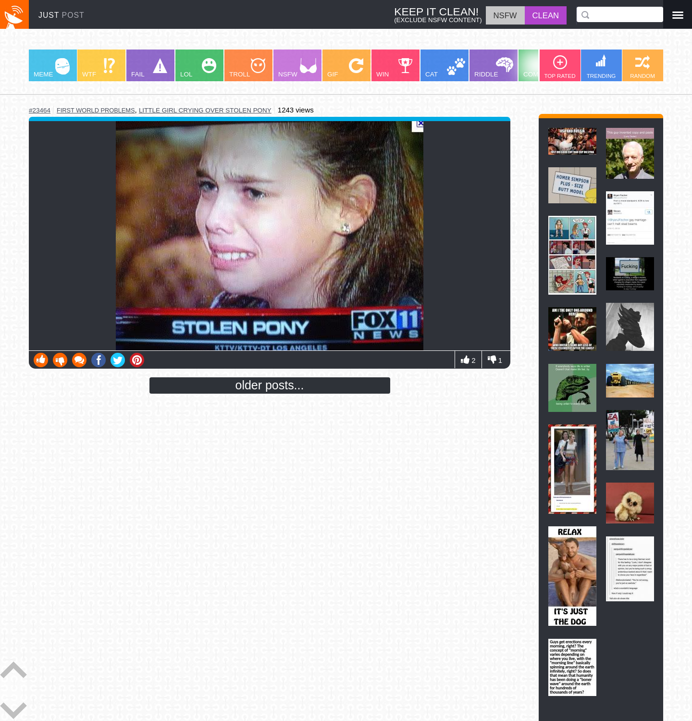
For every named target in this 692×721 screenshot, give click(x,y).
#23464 (39, 110)
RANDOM (642, 67)
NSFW (297, 68)
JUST (61, 15)
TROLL (247, 68)
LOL (198, 68)
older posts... (269, 385)
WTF (98, 68)
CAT (445, 68)
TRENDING (601, 66)
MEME (52, 68)
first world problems (96, 110)
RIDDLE (493, 67)
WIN (394, 68)
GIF (345, 68)
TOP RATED (559, 67)
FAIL (149, 68)
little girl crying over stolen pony (205, 110)
